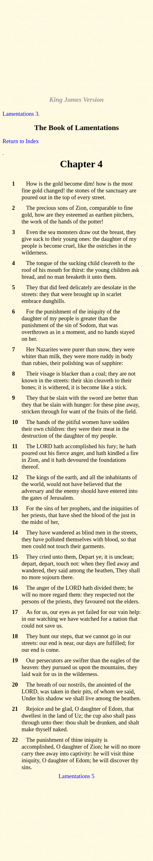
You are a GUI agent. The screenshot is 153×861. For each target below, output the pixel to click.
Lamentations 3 (20, 113)
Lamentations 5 (77, 776)
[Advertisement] (77, 45)
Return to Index (20, 141)
